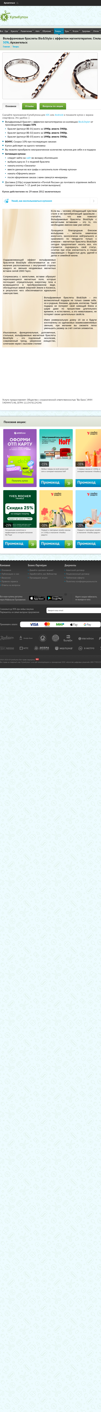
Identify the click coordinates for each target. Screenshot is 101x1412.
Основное (10, 106)
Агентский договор (75, 570)
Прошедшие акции (38, 577)
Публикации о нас (10, 573)
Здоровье (87, 31)
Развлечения (27, 31)
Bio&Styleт (84, 121)
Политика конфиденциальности (81, 581)
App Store (37, 598)
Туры (68, 31)
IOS (48, 114)
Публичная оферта (75, 577)
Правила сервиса (10, 581)
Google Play (55, 598)
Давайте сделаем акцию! (41, 570)
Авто (38, 31)
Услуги (76, 31)
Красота (15, 31)
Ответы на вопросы (11, 585)
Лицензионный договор (77, 573)
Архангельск (9, 3)
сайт (28, 157)
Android (59, 114)
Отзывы (29, 106)
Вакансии (6, 577)
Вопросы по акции (53, 106)
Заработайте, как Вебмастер (43, 573)
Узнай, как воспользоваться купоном (31, 200)
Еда (7, 31)
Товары (59, 31)
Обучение (47, 31)
